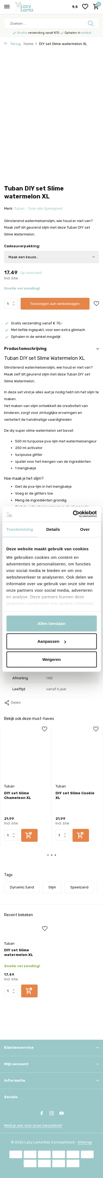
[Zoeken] (51, 23)
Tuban (19, 208)
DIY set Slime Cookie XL (74, 795)
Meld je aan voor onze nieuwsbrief (33, 1125)
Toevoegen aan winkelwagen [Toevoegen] (55, 304)
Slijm (52, 887)
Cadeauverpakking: (22, 246)
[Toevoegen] (29, 835)
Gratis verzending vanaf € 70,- (33, 323)
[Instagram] (51, 1114)
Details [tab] (53, 529)
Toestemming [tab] (19, 529)
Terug (12, 44)
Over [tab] (85, 529)
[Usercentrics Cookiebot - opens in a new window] (73, 514)
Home (30, 44)
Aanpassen (51, 641)
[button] (48, 855)
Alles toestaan (52, 623)
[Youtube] (61, 1114)
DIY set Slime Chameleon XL (17, 795)
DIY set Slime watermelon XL (18, 952)
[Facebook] (42, 1114)
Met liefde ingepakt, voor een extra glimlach (44, 330)
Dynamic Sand (22, 887)
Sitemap (85, 1142)
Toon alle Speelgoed (45, 208)
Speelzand (79, 887)
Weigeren (51, 659)
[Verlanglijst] (85, 7)
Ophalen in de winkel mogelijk (32, 337)
